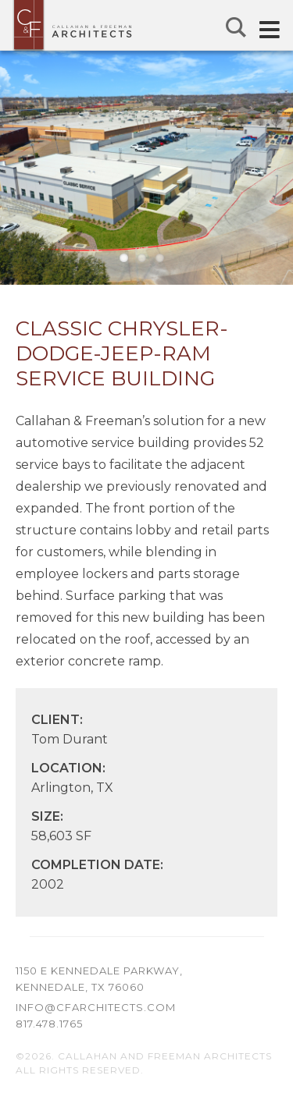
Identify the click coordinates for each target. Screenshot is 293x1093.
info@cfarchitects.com (96, 1007)
